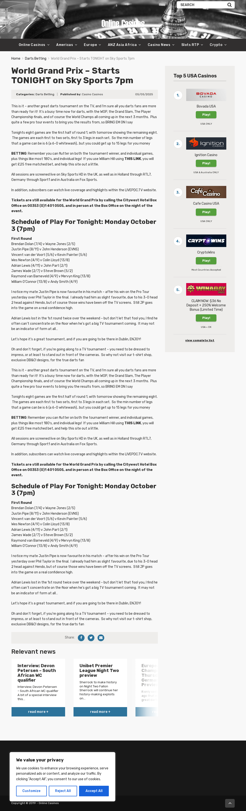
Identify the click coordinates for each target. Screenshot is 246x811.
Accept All (94, 791)
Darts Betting (35, 59)
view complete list (199, 340)
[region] (62, 776)
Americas (64, 45)
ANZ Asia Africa (122, 45)
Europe (90, 45)
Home (15, 59)
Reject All (63, 791)
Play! (206, 114)
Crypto (216, 45)
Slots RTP (190, 45)
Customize (31, 791)
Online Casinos (32, 45)
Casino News (159, 45)
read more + (38, 712)
